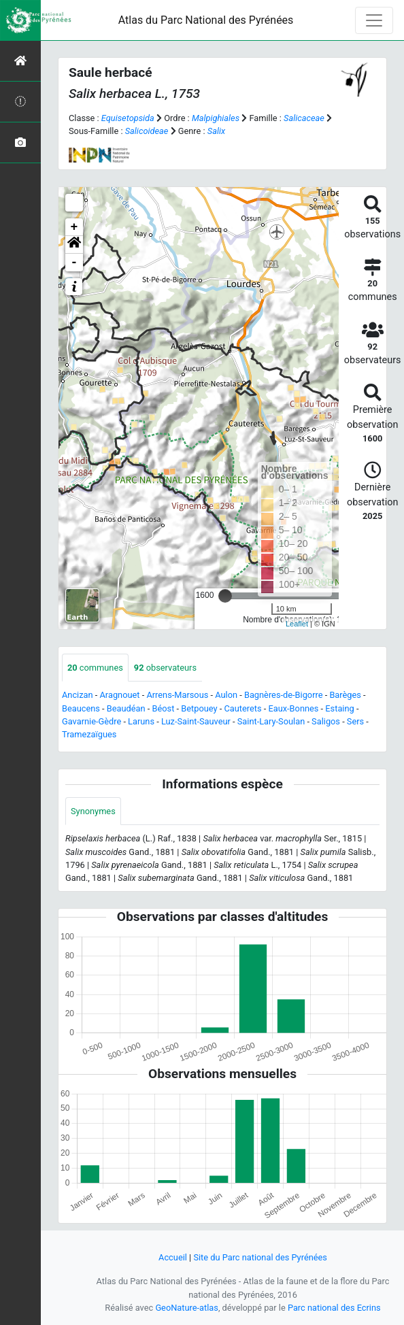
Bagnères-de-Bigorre (283, 695)
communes (95, 667)
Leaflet (297, 624)
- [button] (74, 262)
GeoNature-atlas (186, 1308)
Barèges (345, 695)
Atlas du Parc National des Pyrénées (206, 20)
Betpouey (199, 708)
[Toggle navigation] (374, 20)
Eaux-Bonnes (293, 708)
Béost (163, 708)
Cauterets (242, 708)
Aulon (226, 695)
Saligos (326, 721)
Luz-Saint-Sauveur (196, 721)
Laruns (141, 721)
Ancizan (77, 695)
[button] (74, 245)
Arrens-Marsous (177, 695)
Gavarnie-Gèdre (91, 721)
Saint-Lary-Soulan (271, 721)
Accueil (172, 1257)
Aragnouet (120, 695)
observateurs (165, 667)
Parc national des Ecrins (334, 1308)
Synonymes (93, 811)
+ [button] (74, 227)
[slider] (225, 596)
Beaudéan (126, 708)
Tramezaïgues (89, 734)
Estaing (339, 708)
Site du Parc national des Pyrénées (260, 1257)
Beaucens (81, 708)
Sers (355, 721)
